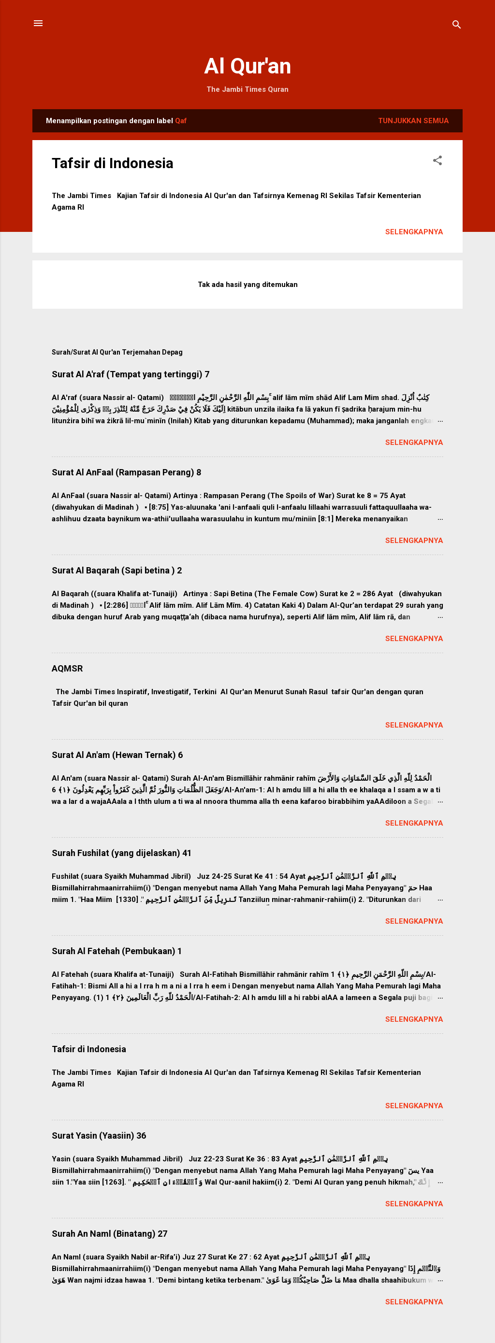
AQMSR (67, 668)
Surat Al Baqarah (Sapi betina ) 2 (117, 570)
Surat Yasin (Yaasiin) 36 (99, 1135)
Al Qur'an (247, 66)
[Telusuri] (457, 26)
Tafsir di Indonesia (113, 163)
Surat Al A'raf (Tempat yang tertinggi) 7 (130, 374)
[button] (437, 162)
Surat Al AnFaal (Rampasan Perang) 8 (126, 472)
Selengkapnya (414, 232)
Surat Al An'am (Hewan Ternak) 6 (117, 755)
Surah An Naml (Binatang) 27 (109, 1234)
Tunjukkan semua (413, 120)
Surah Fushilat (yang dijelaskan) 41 (122, 853)
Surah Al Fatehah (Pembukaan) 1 (117, 951)
